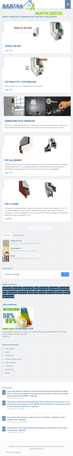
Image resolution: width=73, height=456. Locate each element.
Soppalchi (59, 292)
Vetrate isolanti (28, 288)
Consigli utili (9, 366)
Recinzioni (67, 292)
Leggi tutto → (9, 219)
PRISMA (12, 256)
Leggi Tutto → (10, 50)
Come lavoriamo (10, 363)
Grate (35, 292)
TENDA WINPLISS (15, 248)
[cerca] (31, 274)
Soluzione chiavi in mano (13, 359)
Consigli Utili (18, 235)
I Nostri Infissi (9, 356)
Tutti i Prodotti (9, 349)
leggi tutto (5, 336)
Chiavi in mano (22, 292)
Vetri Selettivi (12, 292)
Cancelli (30, 292)
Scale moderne (53, 288)
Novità (7, 235)
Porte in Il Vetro (64, 288)
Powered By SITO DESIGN (13, 452)
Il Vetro (7, 352)
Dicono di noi (9, 369)
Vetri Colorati (44, 288)
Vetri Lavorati (51, 292)
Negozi (5, 292)
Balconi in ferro (17, 288)
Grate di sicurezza (8, 296)
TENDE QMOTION (16, 241)
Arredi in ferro (7, 288)
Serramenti (42, 292)
